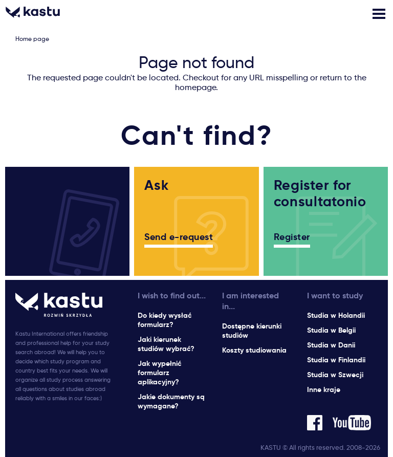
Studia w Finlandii (336, 359)
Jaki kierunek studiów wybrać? (166, 344)
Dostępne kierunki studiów (251, 330)
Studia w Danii (331, 345)
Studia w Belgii (331, 330)
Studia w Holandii (336, 315)
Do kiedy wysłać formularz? (165, 320)
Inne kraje (323, 389)
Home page (32, 38)
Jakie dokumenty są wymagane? (171, 401)
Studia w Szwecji (335, 374)
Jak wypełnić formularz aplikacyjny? (160, 372)
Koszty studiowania (254, 350)
